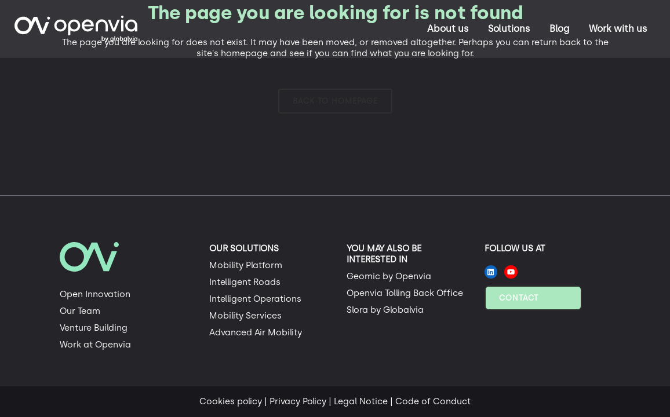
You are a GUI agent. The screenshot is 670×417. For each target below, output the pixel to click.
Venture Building (94, 328)
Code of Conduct (433, 401)
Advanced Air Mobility (255, 332)
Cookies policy (230, 401)
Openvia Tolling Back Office (405, 293)
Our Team (80, 311)
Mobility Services (245, 315)
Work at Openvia (95, 344)
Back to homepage (335, 101)
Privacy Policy (298, 401)
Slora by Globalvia (385, 310)
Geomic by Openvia (389, 276)
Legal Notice (361, 401)
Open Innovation (95, 294)
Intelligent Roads (245, 282)
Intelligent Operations (255, 299)
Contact (518, 298)
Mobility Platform (245, 265)
